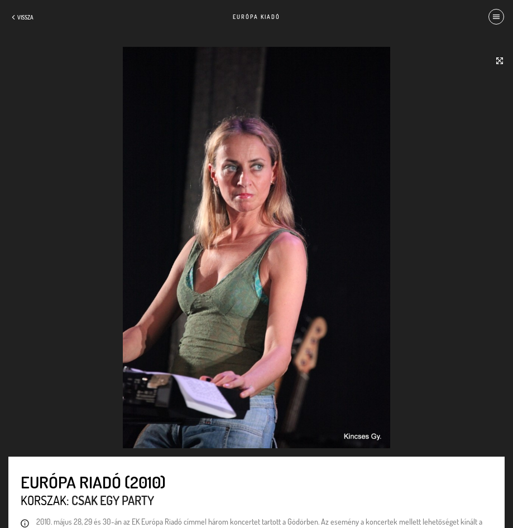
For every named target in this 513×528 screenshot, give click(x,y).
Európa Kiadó (256, 16)
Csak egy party (112, 500)
